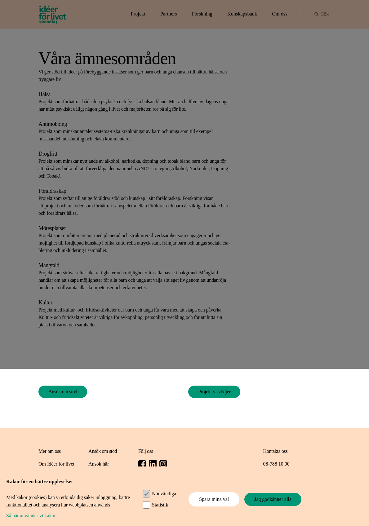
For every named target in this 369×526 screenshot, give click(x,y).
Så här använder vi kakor (31, 515)
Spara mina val (214, 499)
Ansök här (98, 463)
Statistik (160, 504)
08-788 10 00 (276, 463)
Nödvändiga (164, 493)
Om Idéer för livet (56, 463)
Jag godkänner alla (272, 499)
